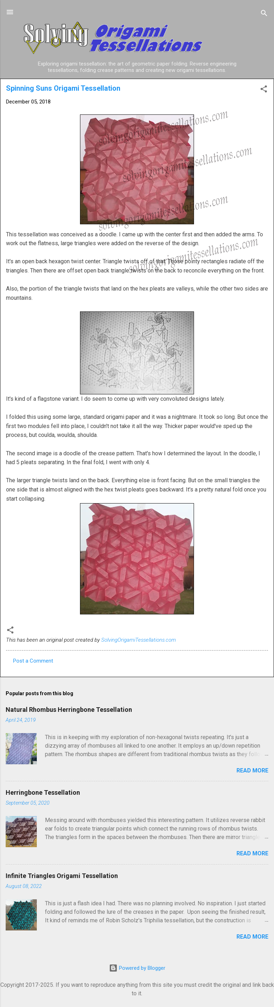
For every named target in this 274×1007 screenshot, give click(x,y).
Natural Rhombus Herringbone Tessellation (69, 709)
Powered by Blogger (137, 968)
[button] (263, 90)
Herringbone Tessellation (43, 792)
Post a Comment (33, 661)
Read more (252, 770)
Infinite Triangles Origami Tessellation (62, 875)
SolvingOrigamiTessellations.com (138, 640)
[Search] (264, 14)
